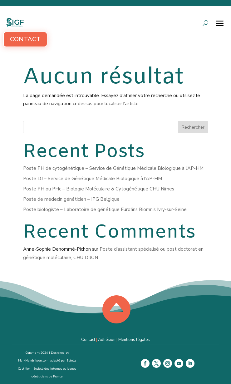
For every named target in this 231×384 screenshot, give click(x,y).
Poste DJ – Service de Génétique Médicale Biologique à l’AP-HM (92, 178)
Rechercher (193, 127)
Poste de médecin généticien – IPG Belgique (71, 199)
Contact (25, 39)
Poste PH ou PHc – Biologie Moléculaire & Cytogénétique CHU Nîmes (98, 189)
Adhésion (106, 339)
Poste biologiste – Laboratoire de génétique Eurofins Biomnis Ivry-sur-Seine (105, 209)
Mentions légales (134, 339)
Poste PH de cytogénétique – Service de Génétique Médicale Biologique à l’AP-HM (113, 168)
